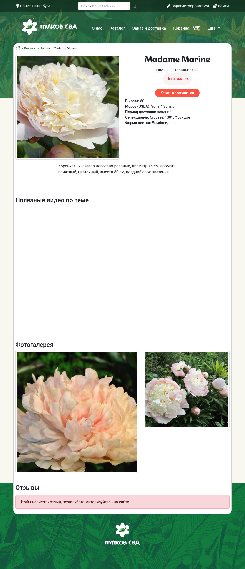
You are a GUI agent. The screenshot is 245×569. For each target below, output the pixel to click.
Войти (221, 6)
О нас (97, 28)
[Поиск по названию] (104, 6)
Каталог (117, 28)
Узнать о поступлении (177, 93)
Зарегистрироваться (188, 6)
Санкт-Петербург (33, 6)
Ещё (212, 28)
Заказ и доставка (149, 28)
